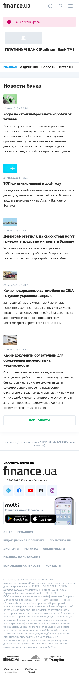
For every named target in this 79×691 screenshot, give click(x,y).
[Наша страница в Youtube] (30, 490)
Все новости (39, 420)
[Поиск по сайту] (60, 6)
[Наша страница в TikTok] (41, 490)
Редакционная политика (24, 540)
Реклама (31, 549)
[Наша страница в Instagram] (52, 490)
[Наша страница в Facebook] (19, 490)
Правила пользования (21, 557)
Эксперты (11, 549)
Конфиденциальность (21, 565)
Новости (48, 67)
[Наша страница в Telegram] (8, 490)
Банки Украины (29, 442)
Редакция (25, 532)
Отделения (29, 67)
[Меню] (71, 6)
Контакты (54, 565)
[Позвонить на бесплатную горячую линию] (39, 480)
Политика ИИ (60, 540)
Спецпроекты (54, 549)
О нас (7, 532)
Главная (10, 67)
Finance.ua (10, 442)
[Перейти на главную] (16, 6)
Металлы (66, 67)
